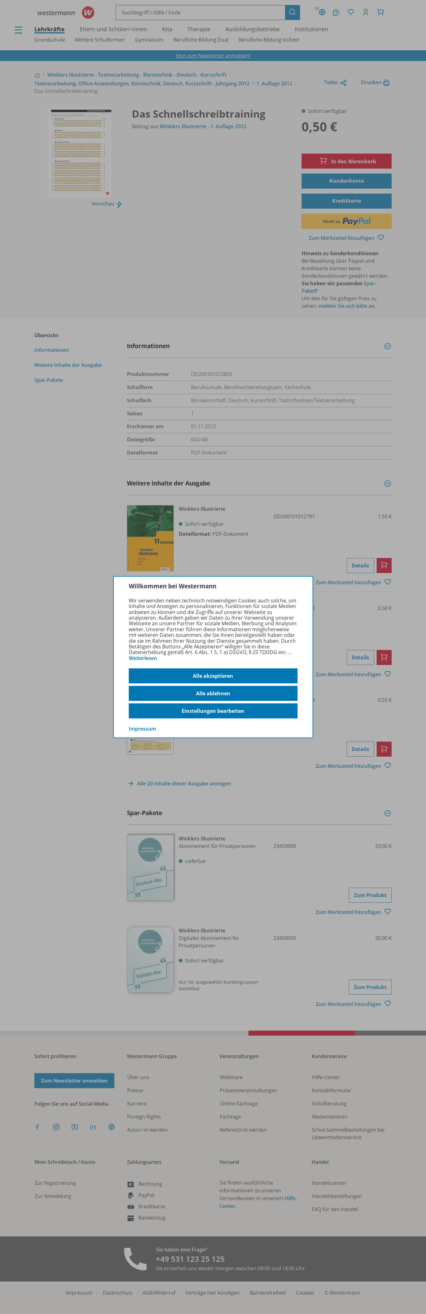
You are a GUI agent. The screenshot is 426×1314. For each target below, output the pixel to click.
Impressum (142, 728)
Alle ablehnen (213, 693)
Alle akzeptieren (213, 675)
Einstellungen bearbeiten (213, 711)
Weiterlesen (143, 658)
